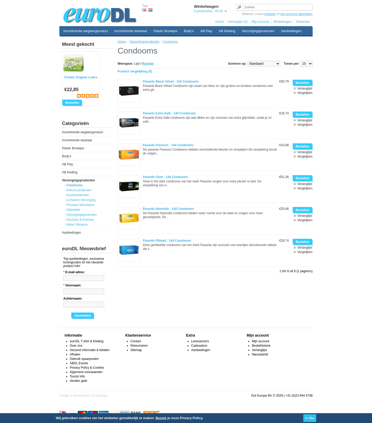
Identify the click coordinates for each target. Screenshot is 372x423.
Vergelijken (305, 93)
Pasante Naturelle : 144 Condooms (168, 209)
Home (219, 22)
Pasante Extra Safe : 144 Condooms (169, 113)
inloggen (270, 14)
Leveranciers (200, 341)
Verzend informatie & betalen (90, 350)
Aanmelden (82, 315)
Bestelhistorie (261, 345)
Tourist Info (77, 376)
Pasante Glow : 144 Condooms (165, 177)
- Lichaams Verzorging (80, 200)
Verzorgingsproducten (258, 31)
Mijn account (260, 341)
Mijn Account (260, 22)
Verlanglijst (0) (237, 22)
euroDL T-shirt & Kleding (86, 341)
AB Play (206, 31)
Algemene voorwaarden (86, 372)
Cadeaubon (199, 345)
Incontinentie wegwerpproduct (85, 31)
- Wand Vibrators (76, 224)
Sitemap (136, 350)
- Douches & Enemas (79, 219)
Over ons (76, 345)
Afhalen (75, 354)
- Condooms (74, 185)
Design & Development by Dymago (83, 395)
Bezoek (161, 418)
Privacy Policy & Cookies (87, 367)
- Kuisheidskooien (77, 195)
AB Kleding (227, 31)
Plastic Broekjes (165, 31)
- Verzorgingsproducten (81, 215)
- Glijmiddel (72, 210)
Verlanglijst (304, 88)
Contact (135, 341)
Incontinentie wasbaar (130, 31)
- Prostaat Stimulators (79, 205)
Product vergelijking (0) (135, 71)
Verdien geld (78, 381)
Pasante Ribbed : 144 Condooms (167, 240)
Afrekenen (303, 22)
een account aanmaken (296, 14)
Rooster (148, 63)
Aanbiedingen (291, 31)
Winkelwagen (282, 22)
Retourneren (139, 345)
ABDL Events (79, 363)
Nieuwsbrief (260, 354)
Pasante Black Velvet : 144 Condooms (171, 81)
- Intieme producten (78, 190)
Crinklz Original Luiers (80, 77)
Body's (189, 31)
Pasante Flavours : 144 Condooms (168, 145)
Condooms (170, 41)
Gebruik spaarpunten (84, 359)
